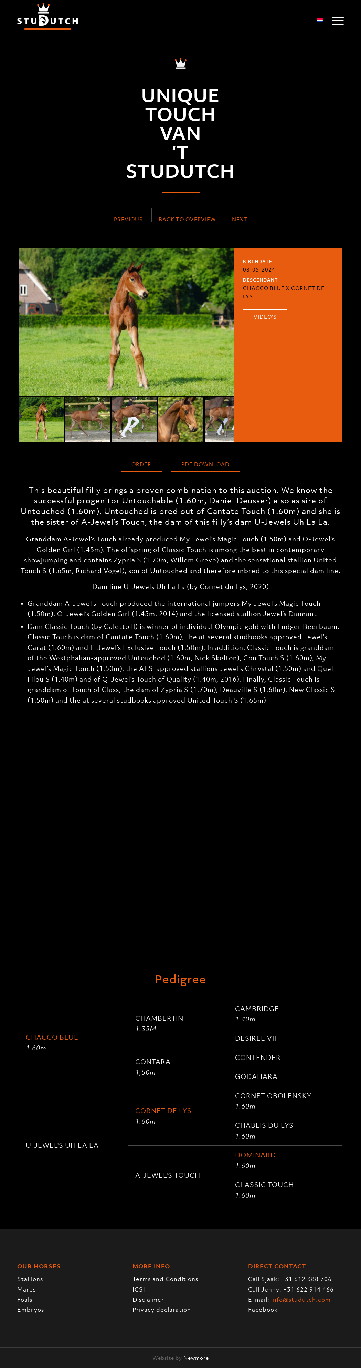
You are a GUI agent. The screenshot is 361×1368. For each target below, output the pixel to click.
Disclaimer (148, 1300)
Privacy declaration (161, 1310)
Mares (26, 1289)
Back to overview (187, 219)
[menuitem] (335, 20)
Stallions (30, 1279)
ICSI (138, 1289)
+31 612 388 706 (306, 1279)
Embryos (30, 1310)
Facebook (263, 1310)
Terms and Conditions (165, 1279)
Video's (265, 316)
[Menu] (335, 20)
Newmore (196, 1357)
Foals (24, 1300)
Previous (128, 219)
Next (239, 219)
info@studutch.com (301, 1300)
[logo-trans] (47, 20)
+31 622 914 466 (308, 1289)
